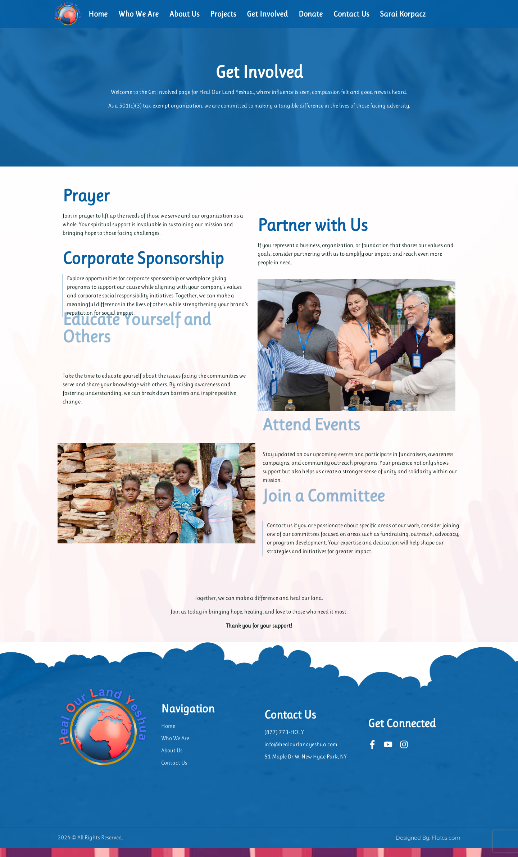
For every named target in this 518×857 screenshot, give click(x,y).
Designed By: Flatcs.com (428, 846)
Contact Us (351, 13)
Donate (311, 13)
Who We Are (138, 13)
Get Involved (267, 13)
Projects (223, 13)
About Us (184, 13)
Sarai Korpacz (403, 13)
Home (98, 13)
